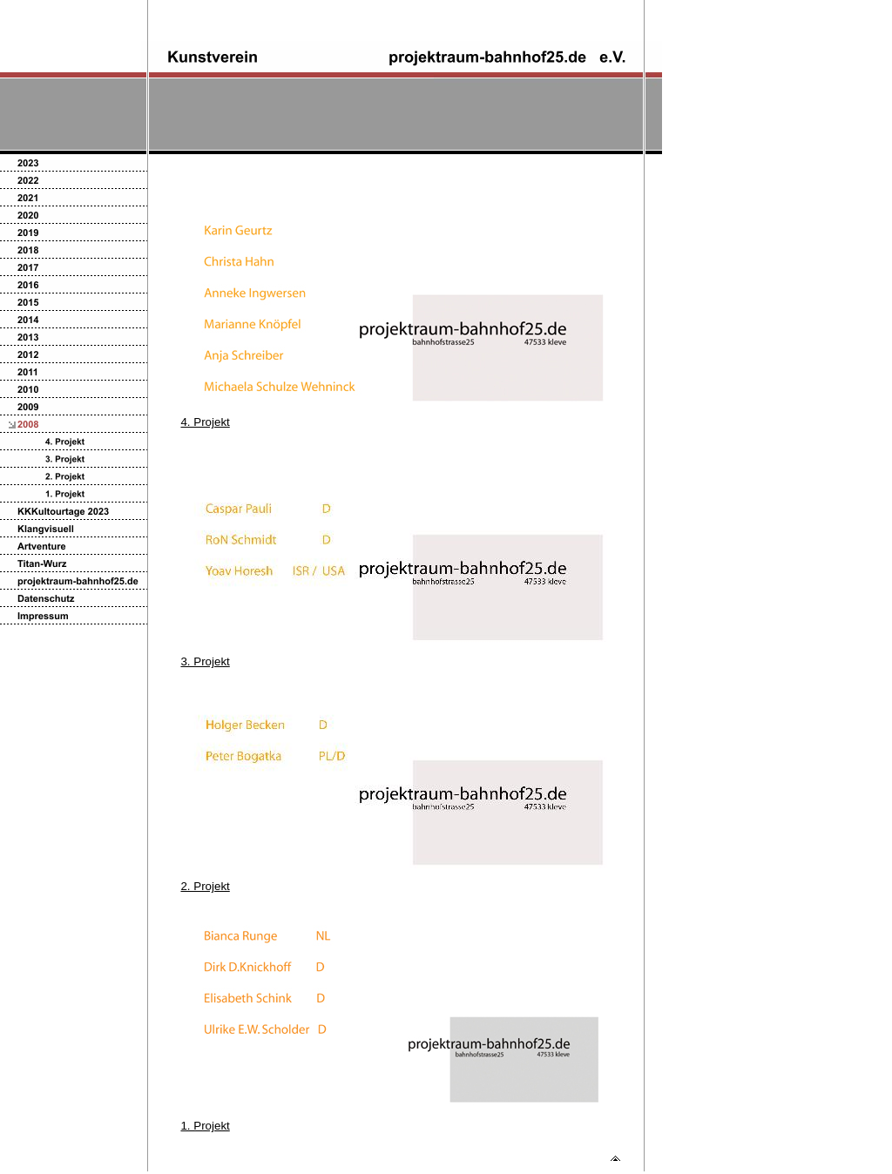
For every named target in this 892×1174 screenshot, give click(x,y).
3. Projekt (204, 661)
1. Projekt (204, 1125)
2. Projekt (204, 886)
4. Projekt (204, 421)
